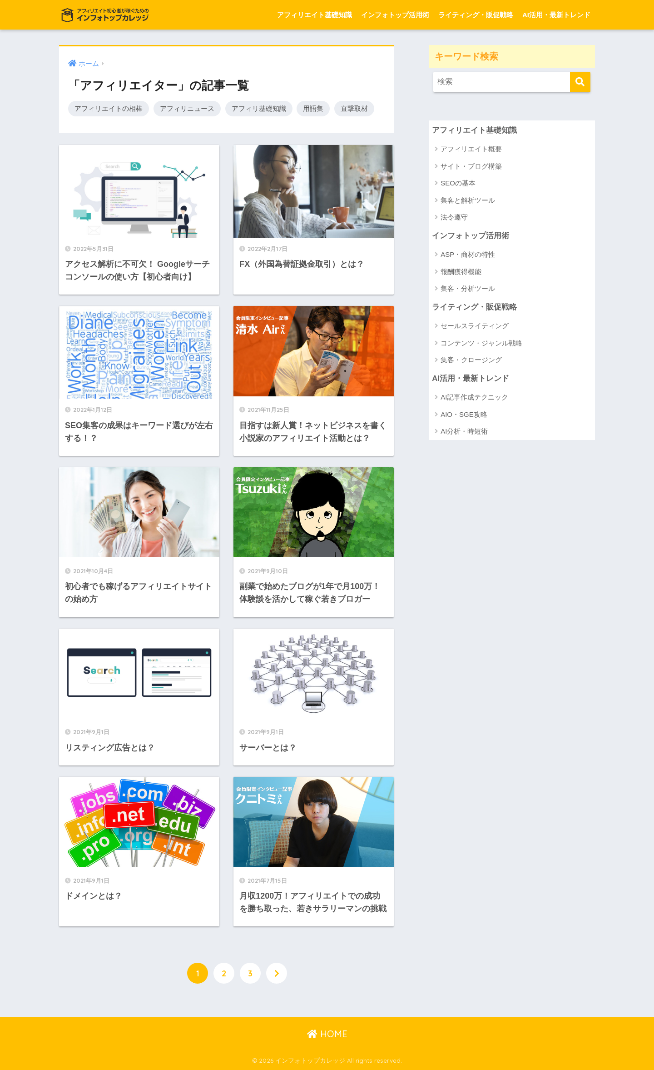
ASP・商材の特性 (468, 254)
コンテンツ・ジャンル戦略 (481, 343)
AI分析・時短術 (464, 431)
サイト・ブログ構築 (471, 166)
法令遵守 (454, 217)
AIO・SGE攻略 (464, 414)
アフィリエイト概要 (471, 149)
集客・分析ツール (468, 288)
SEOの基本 (458, 183)
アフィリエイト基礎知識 (314, 15)
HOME (327, 1034)
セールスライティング (475, 326)
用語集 (313, 108)
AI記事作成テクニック (474, 397)
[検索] (580, 82)
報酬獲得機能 (461, 271)
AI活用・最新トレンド (556, 15)
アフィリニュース (187, 108)
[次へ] (276, 973)
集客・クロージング (471, 360)
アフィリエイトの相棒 (108, 108)
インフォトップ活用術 (395, 15)
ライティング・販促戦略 (475, 15)
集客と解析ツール (468, 200)
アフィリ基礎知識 (259, 108)
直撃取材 (354, 108)
